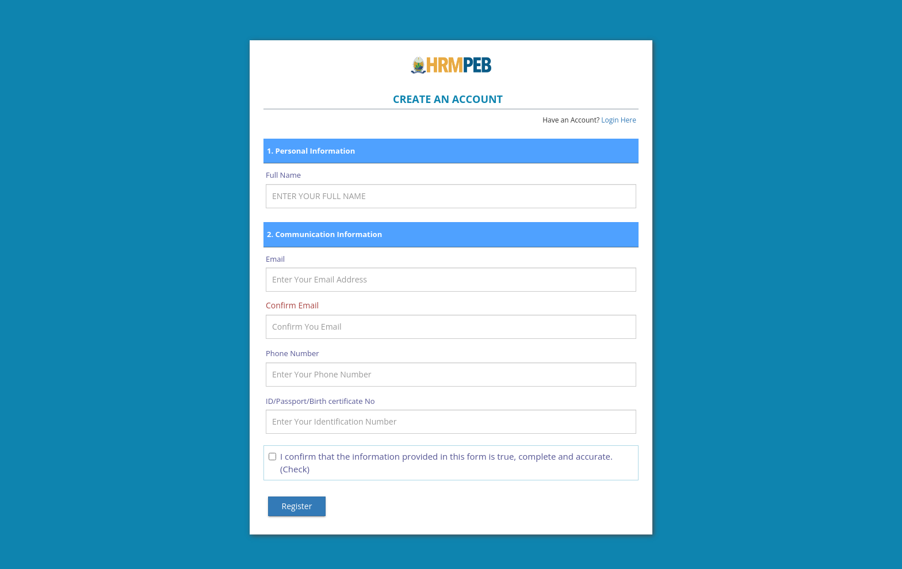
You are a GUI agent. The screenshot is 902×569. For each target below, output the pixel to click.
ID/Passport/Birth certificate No (320, 401)
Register (297, 506)
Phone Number (292, 353)
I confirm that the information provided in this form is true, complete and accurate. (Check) (441, 462)
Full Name (283, 175)
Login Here (618, 120)
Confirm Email (292, 305)
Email (275, 259)
